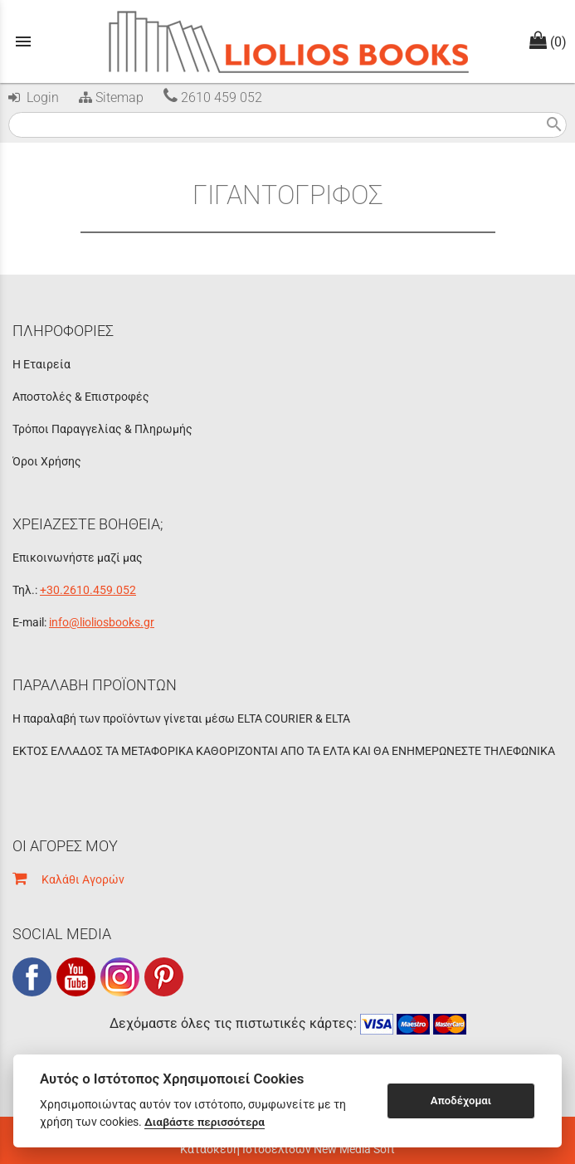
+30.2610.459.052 (88, 590)
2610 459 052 (212, 97)
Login (33, 97)
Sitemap (110, 97)
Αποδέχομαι (461, 1100)
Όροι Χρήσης (46, 461)
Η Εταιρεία (41, 364)
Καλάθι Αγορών (68, 879)
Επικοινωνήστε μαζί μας (77, 557)
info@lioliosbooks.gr (101, 622)
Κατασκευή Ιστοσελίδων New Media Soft (287, 1149)
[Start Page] (287, 41)
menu (23, 41)
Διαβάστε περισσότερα (204, 1121)
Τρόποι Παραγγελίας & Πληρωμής (102, 429)
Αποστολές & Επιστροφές (80, 396)
